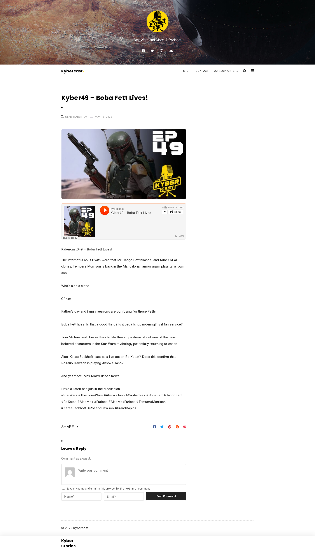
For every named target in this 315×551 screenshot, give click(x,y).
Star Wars (73, 116)
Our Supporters (226, 70)
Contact (202, 70)
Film (84, 116)
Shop (186, 70)
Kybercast (72, 71)
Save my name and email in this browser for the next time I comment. (108, 488)
